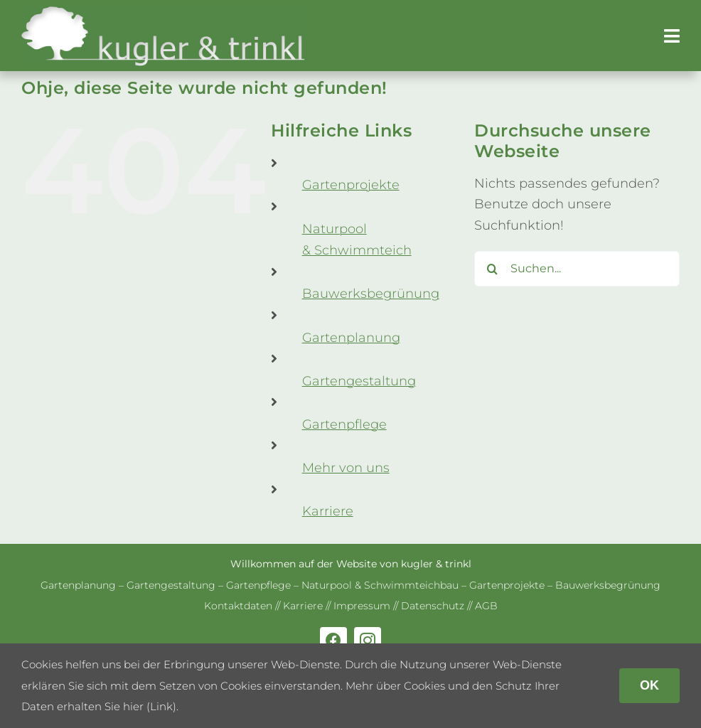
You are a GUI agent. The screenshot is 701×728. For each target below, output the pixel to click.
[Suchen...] (577, 269)
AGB (486, 605)
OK (649, 685)
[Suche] (492, 269)
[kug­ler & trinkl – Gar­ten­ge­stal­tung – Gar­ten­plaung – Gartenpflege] (163, 11)
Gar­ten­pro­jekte (351, 185)
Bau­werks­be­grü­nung (370, 293)
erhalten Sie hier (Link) (116, 706)
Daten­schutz (432, 605)
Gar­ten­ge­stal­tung (359, 381)
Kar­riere (327, 511)
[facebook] (333, 640)
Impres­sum (361, 605)
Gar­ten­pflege (344, 424)
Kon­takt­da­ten (238, 605)
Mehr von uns (346, 468)
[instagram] (367, 640)
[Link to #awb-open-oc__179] (672, 36)
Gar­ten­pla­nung (351, 338)
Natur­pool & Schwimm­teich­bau (380, 585)
